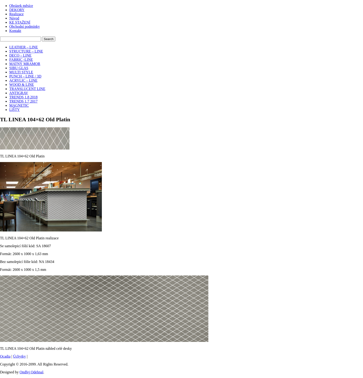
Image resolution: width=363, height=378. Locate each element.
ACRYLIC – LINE (23, 80)
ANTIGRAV (18, 93)
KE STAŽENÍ (19, 22)
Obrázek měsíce (21, 6)
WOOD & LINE (21, 85)
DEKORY (17, 10)
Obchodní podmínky (24, 26)
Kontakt (15, 31)
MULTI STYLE (21, 72)
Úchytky (19, 356)
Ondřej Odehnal (31, 372)
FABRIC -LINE (21, 60)
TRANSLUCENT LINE (27, 89)
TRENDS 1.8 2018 (23, 97)
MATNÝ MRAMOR (24, 64)
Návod (14, 18)
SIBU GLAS (18, 68)
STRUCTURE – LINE (26, 51)
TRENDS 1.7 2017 (23, 101)
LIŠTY (14, 110)
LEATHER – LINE (23, 47)
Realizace (16, 14)
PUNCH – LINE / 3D (25, 76)
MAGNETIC (19, 105)
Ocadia (5, 356)
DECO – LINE (20, 55)
